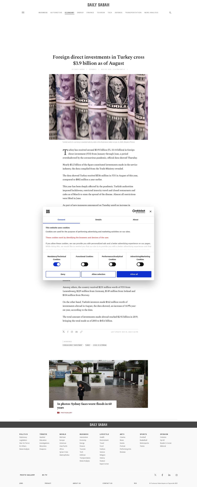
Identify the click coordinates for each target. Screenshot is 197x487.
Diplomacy (23, 437)
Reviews (122, 452)
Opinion (164, 434)
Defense (118, 12)
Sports (143, 434)
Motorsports (144, 443)
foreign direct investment (72, 345)
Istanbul (42, 437)
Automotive (56, 12)
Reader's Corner (166, 443)
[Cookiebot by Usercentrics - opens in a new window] (134, 211)
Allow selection (98, 274)
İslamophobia (64, 455)
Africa (62, 449)
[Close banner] (150, 211)
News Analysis (151, 12)
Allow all (134, 274)
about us (77, 483)
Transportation (133, 12)
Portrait (122, 446)
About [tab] (135, 220)
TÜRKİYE (43, 434)
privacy (48, 483)
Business (43, 12)
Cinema (122, 437)
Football (143, 437)
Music (122, 440)
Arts (122, 434)
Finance (90, 12)
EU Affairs (22, 446)
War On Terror (24, 443)
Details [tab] (98, 220)
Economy (69, 12)
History (102, 458)
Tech (110, 12)
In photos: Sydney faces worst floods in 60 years (84, 406)
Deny (63, 274)
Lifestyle (104, 434)
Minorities (43, 446)
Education (43, 440)
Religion (102, 455)
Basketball (143, 440)
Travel (102, 443)
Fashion (102, 449)
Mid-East (63, 437)
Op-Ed (162, 440)
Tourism (101, 12)
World (63, 434)
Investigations (44, 443)
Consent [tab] (61, 220)
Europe (62, 440)
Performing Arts (125, 449)
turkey (87, 345)
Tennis (142, 446)
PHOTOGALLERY (66, 413)
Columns (163, 437)
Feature (102, 461)
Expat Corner (104, 464)
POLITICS (23, 434)
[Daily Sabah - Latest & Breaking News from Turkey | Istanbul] (98, 4)
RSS (135, 483)
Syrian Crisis (64, 452)
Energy (80, 12)
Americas (63, 443)
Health (102, 437)
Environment (104, 440)
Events (122, 443)
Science (102, 452)
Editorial (163, 446)
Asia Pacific (63, 446)
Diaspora (43, 449)
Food (101, 446)
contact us (107, 483)
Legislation (23, 440)
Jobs (21, 483)
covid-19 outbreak (100, 345)
